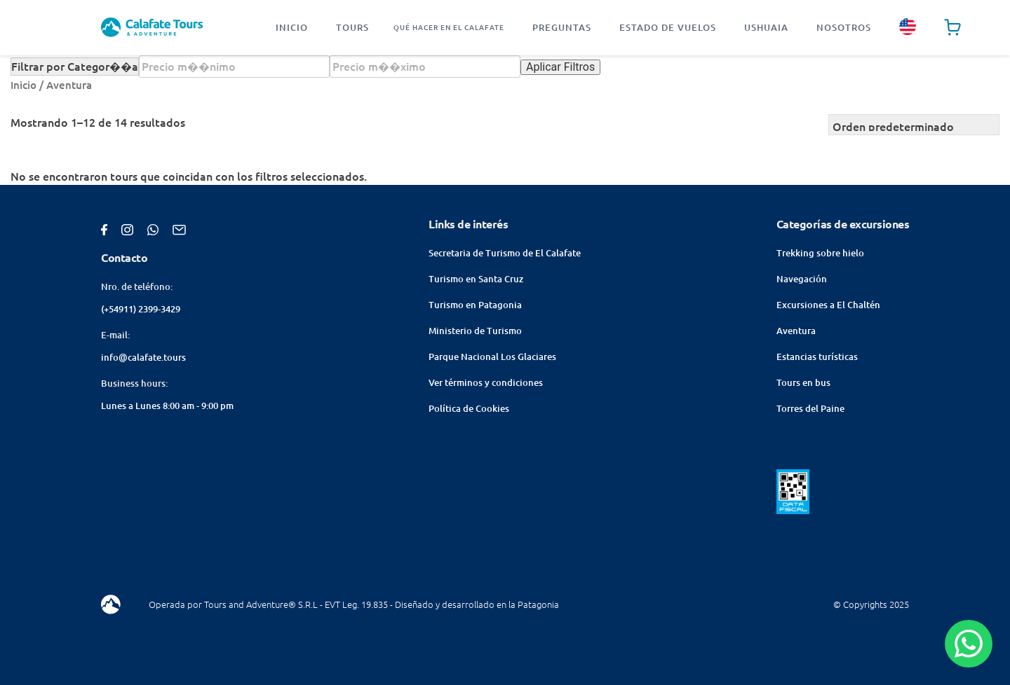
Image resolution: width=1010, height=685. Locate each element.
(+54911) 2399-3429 (140, 309)
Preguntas (561, 27)
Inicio (292, 27)
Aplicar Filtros (560, 67)
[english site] (907, 27)
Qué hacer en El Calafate (448, 28)
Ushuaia (766, 27)
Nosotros (843, 27)
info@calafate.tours (143, 357)
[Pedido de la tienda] (913, 124)
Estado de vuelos (667, 27)
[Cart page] (952, 27)
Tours (352, 27)
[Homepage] (152, 28)
